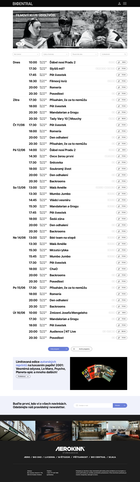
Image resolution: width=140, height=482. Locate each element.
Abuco (20, 476)
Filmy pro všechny (101, 68)
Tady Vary (111, 118)
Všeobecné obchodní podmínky (22, 478)
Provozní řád (54, 478)
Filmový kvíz (111, 81)
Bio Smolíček (99, 187)
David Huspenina (32, 476)
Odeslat (117, 396)
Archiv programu (81, 349)
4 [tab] (72, 45)
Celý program (55, 349)
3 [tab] (71, 45)
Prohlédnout (23, 376)
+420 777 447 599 (52, 463)
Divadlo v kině (110, 331)
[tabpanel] (70, 29)
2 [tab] (69, 45)
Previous (6, 422)
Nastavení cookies (64, 478)
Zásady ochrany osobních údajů (41, 478)
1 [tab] (67, 45)
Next (134, 422)
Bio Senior (111, 62)
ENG (113, 93)
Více (20, 44)
